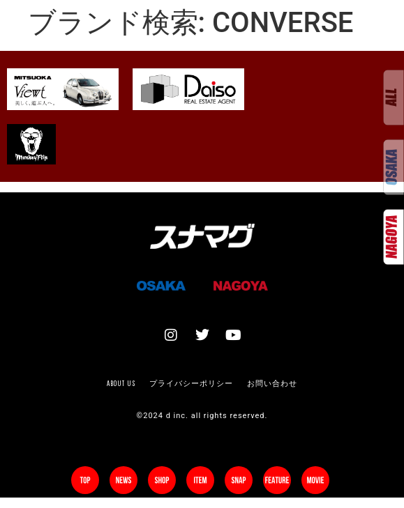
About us (121, 383)
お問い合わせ (272, 383)
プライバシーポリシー (191, 383)
